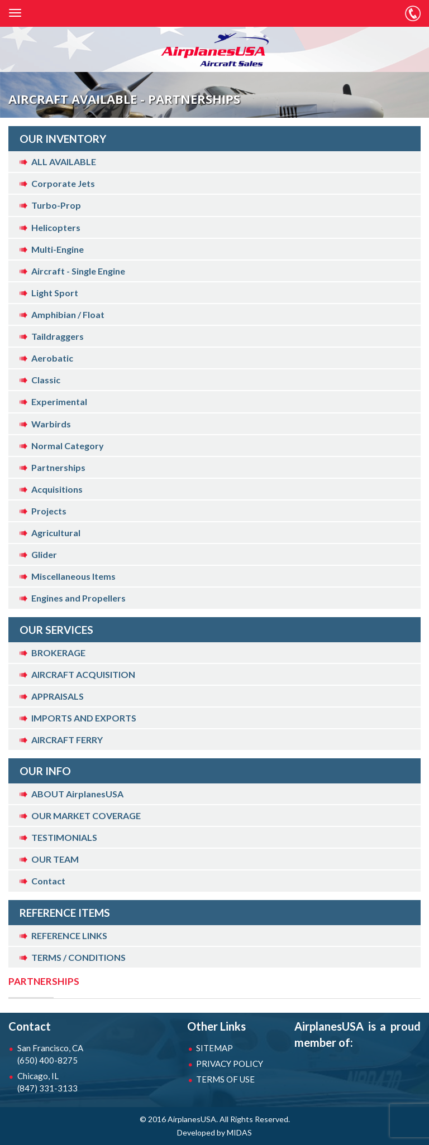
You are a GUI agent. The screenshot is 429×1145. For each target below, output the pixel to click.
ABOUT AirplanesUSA (77, 793)
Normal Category (67, 445)
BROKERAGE (58, 652)
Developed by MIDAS (214, 1132)
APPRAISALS (57, 696)
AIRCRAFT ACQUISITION (83, 674)
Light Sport (54, 292)
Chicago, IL (52, 1082)
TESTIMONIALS (64, 837)
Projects (48, 511)
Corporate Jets (63, 183)
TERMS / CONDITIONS (78, 957)
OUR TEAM (55, 859)
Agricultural (55, 532)
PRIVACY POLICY (229, 1064)
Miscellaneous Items (73, 576)
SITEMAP (214, 1048)
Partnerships (58, 467)
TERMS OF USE (225, 1079)
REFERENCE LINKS (69, 935)
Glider (44, 554)
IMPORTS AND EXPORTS (83, 718)
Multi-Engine (57, 249)
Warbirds (51, 423)
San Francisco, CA (52, 1054)
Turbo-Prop (56, 205)
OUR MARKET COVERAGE (86, 815)
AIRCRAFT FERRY (67, 739)
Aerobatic (52, 358)
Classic (45, 379)
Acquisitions (57, 489)
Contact (48, 880)
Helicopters (55, 227)
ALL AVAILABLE (63, 161)
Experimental (59, 401)
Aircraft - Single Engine (78, 271)
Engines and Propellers (78, 598)
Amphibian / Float (67, 314)
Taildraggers (57, 336)
